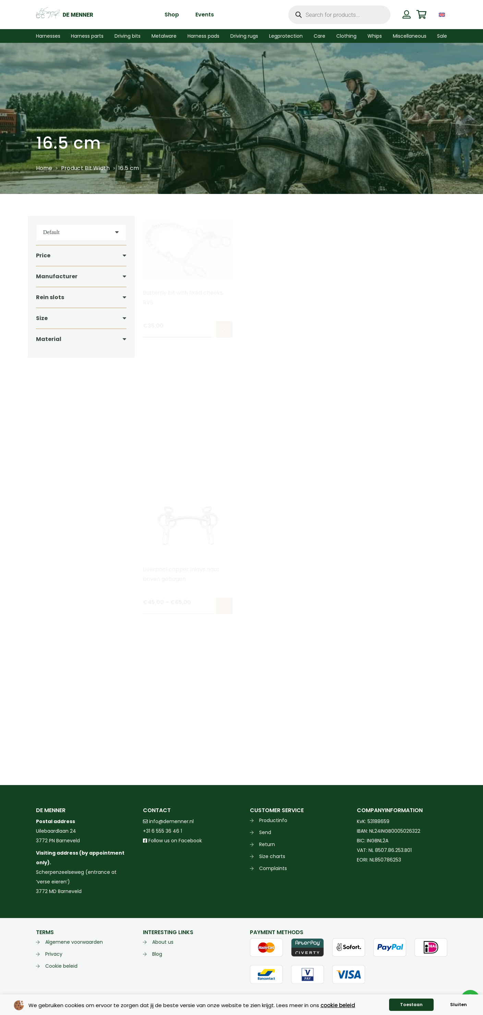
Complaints (273, 868)
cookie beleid (338, 1005)
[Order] (81, 232)
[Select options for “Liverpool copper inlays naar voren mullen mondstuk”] (331, 606)
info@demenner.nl (168, 821)
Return (267, 844)
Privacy (53, 954)
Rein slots (50, 297)
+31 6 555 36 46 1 (162, 831)
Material (48, 339)
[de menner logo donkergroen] (64, 14)
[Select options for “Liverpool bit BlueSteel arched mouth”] (331, 329)
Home (44, 168)
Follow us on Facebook (172, 840)
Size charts (272, 856)
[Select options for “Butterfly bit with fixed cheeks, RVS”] (224, 329)
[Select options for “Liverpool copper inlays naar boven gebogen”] (224, 606)
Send (265, 832)
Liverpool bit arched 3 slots (393, 293)
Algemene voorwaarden (74, 942)
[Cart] (421, 14)
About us (162, 942)
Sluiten (458, 1004)
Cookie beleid (61, 966)
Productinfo (273, 820)
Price (43, 255)
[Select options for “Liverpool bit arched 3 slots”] (438, 329)
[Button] (407, 14)
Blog (157, 954)
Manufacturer (56, 276)
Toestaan (411, 1004)
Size (42, 318)
